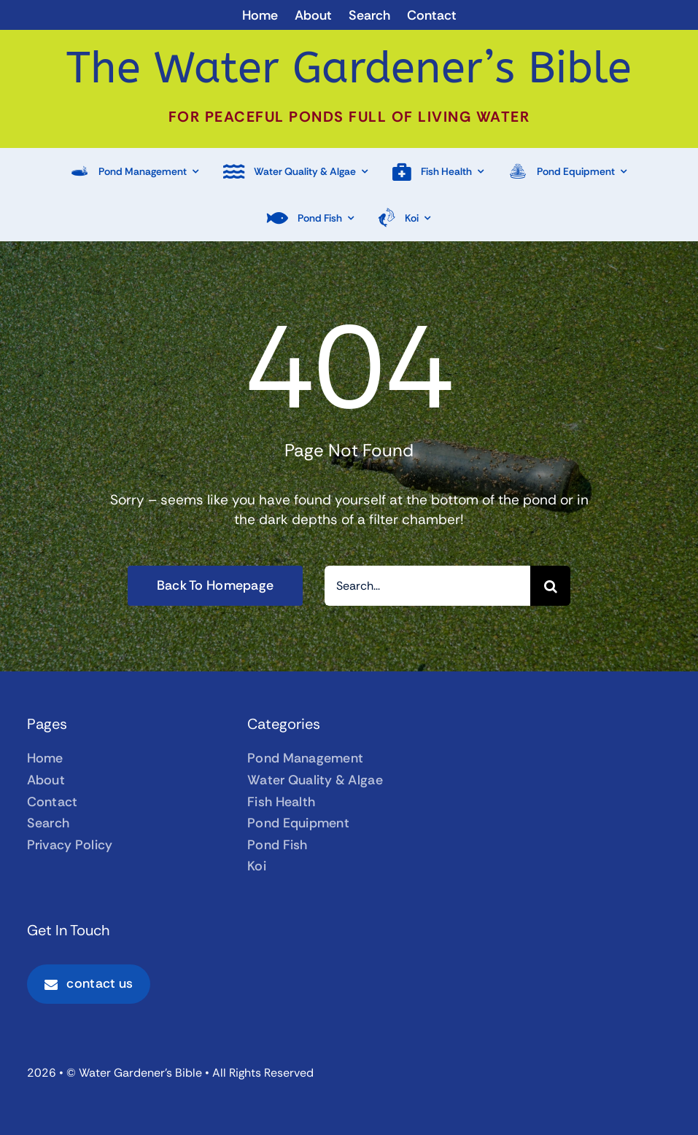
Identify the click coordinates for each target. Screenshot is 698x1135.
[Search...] (427, 586)
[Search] (550, 586)
